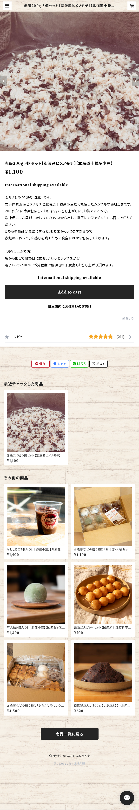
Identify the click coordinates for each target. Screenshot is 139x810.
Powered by (69, 763)
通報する (128, 318)
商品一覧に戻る (70, 734)
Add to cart (69, 292)
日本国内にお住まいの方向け (69, 306)
